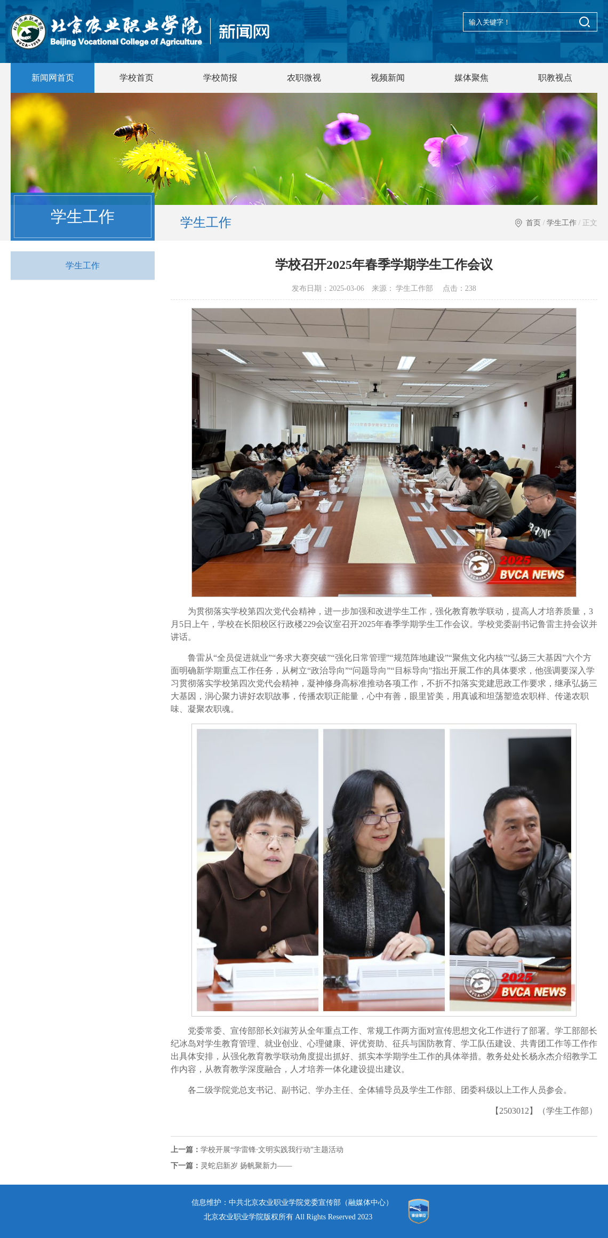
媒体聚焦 (471, 77)
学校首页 (136, 77)
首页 (533, 223)
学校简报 (220, 77)
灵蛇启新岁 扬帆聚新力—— (231, 1166)
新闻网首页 (52, 77)
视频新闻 (388, 77)
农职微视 (304, 77)
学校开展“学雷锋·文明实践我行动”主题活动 (257, 1150)
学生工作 (562, 223)
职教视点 (555, 77)
